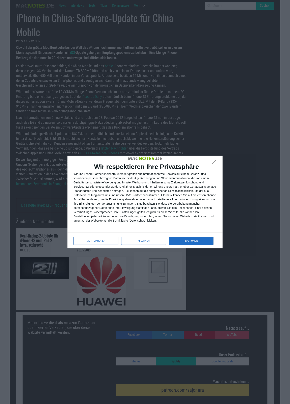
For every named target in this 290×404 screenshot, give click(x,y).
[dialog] (145, 202)
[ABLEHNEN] (215, 163)
